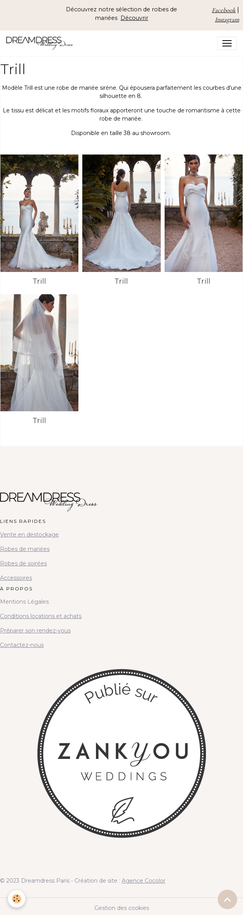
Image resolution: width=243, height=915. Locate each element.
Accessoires (16, 577)
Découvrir (134, 17)
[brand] (41, 43)
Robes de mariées (25, 549)
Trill (39, 281)
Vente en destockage (29, 534)
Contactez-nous (22, 644)
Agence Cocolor (143, 880)
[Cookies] (16, 899)
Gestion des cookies (121, 907)
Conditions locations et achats (41, 616)
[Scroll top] (227, 899)
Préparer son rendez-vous (35, 630)
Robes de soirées (23, 563)
